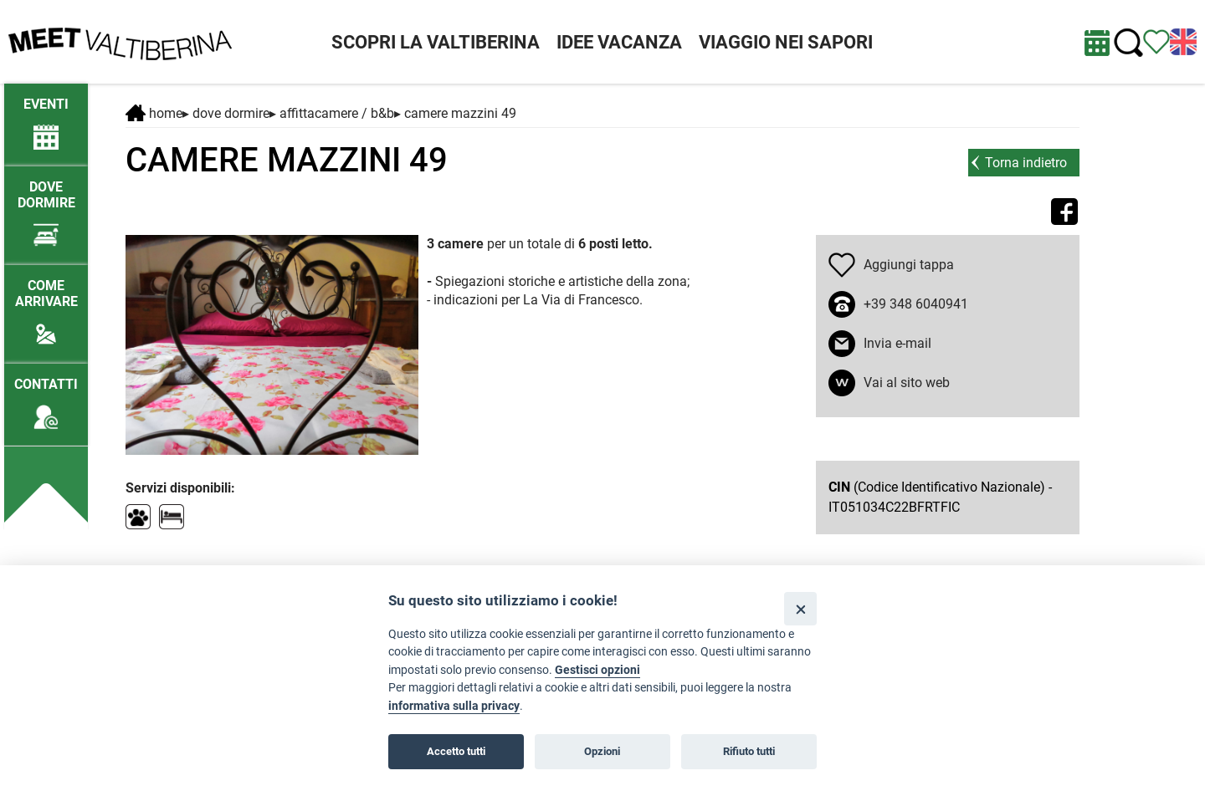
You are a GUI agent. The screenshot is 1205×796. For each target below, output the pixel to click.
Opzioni (602, 751)
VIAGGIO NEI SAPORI (786, 42)
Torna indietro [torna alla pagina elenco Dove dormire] (1026, 163)
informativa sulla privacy (454, 706)
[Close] (800, 608)
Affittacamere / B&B (336, 113)
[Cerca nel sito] (1128, 43)
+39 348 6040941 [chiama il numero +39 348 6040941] (916, 304)
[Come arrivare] (46, 305)
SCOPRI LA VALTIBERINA (435, 42)
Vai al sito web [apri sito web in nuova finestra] (907, 382)
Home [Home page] (154, 113)
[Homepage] (120, 40)
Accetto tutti (456, 751)
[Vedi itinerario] (1156, 40)
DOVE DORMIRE (230, 113)
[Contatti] (46, 396)
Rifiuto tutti (749, 751)
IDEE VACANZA (619, 42)
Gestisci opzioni (597, 670)
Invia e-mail (897, 343)
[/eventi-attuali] (46, 116)
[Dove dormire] (46, 206)
